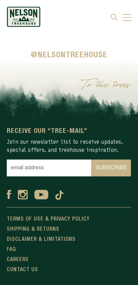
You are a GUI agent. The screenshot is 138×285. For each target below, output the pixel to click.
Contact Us (22, 269)
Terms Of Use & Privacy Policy (48, 219)
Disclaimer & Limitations (41, 239)
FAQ (11, 249)
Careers (18, 259)
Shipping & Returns (33, 229)
